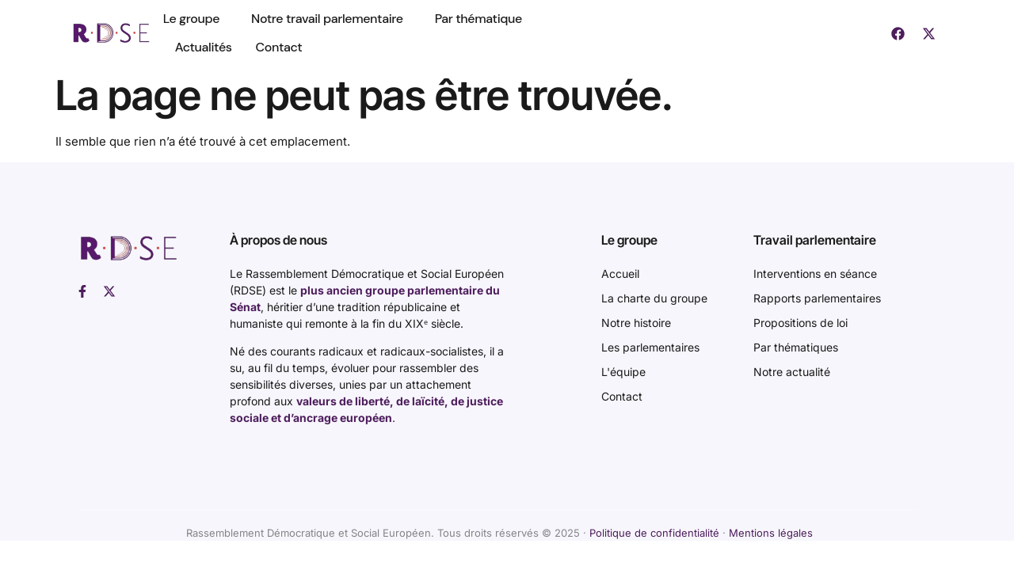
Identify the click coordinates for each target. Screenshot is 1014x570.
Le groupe (195, 18)
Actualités (203, 47)
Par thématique (478, 18)
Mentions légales (771, 532)
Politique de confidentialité (654, 532)
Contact (279, 47)
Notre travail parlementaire (331, 18)
